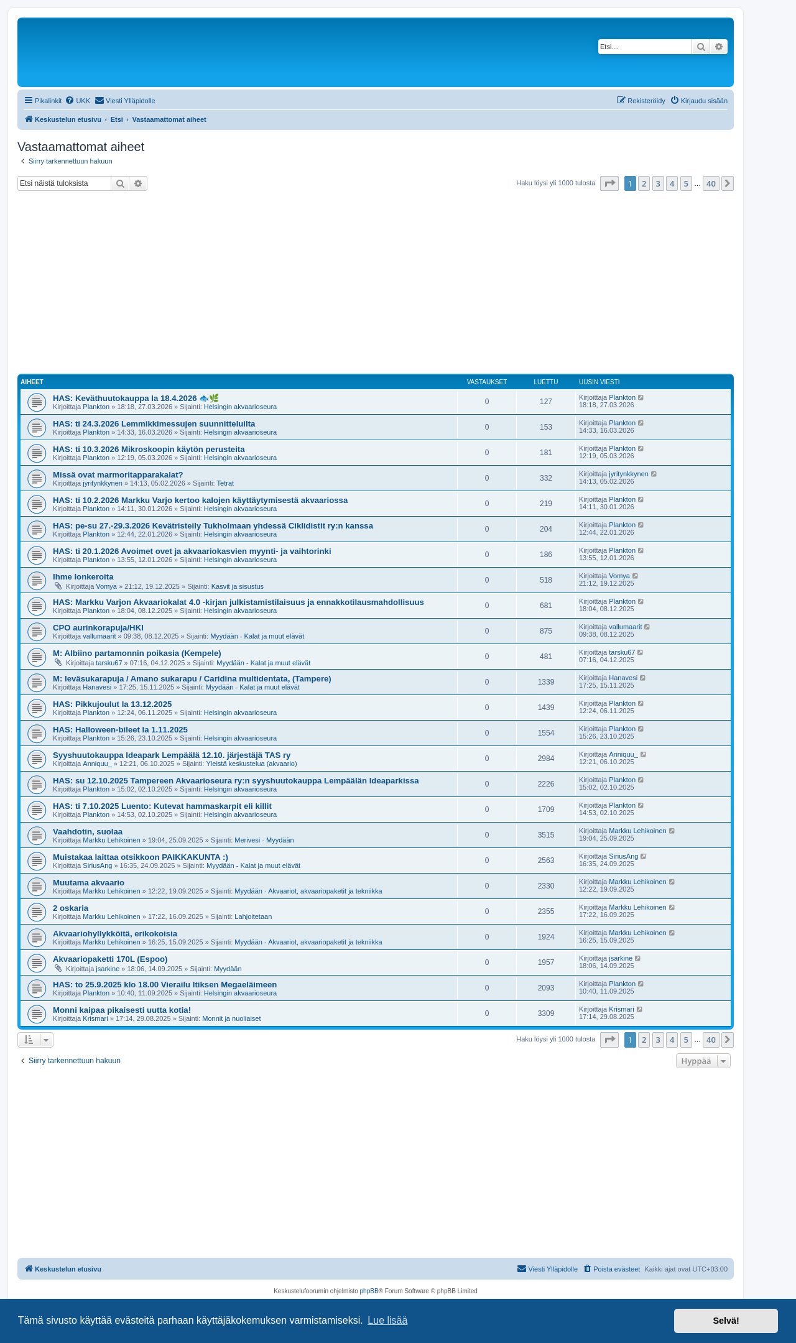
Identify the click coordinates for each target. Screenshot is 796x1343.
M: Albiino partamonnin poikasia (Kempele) (137, 653)
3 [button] (658, 183)
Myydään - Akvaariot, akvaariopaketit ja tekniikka (308, 891)
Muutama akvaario (88, 882)
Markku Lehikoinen (111, 840)
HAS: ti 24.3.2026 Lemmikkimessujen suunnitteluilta (154, 423)
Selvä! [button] (726, 1321)
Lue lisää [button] (387, 1320)
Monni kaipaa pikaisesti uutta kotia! (122, 1010)
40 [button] (711, 183)
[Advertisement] (375, 284)
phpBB (369, 1291)
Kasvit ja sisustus (237, 586)
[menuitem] (77, 100)
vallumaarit (99, 636)
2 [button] (644, 183)
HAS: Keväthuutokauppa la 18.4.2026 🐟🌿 (136, 398)
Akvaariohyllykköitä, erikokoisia (115, 933)
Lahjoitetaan (253, 916)
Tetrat (225, 483)
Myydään (228, 968)
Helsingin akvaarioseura (240, 406)
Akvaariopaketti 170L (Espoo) (110, 959)
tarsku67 (109, 663)
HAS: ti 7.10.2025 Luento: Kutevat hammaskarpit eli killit (162, 806)
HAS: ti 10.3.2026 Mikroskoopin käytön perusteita (149, 449)
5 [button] (686, 183)
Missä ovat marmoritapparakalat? (118, 474)
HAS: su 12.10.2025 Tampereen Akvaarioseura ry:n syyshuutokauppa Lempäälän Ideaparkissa (236, 780)
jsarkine (107, 968)
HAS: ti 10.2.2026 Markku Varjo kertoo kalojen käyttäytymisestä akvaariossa (200, 500)
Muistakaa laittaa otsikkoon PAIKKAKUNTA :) (140, 857)
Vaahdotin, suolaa (88, 831)
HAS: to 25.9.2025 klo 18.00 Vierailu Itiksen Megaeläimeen (165, 984)
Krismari (95, 1018)
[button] (609, 183)
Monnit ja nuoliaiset (231, 1018)
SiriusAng (97, 865)
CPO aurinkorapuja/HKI (98, 627)
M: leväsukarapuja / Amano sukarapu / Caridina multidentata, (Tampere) (192, 678)
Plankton (96, 406)
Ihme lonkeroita (83, 576)
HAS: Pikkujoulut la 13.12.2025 (112, 704)
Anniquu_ (97, 763)
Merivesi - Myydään (264, 840)
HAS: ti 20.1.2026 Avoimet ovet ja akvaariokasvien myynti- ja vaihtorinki (192, 551)
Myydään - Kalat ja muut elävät (257, 636)
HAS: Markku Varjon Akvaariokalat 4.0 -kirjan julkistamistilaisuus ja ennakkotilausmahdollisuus (238, 602)
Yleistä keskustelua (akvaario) (251, 763)
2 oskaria (70, 908)
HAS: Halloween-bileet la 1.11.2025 (120, 729)
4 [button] (672, 183)
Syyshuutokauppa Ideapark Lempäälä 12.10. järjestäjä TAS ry (171, 755)
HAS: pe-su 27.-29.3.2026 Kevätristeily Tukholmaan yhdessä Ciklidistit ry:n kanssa (213, 525)
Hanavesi (97, 687)
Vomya (106, 586)
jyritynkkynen (103, 483)
